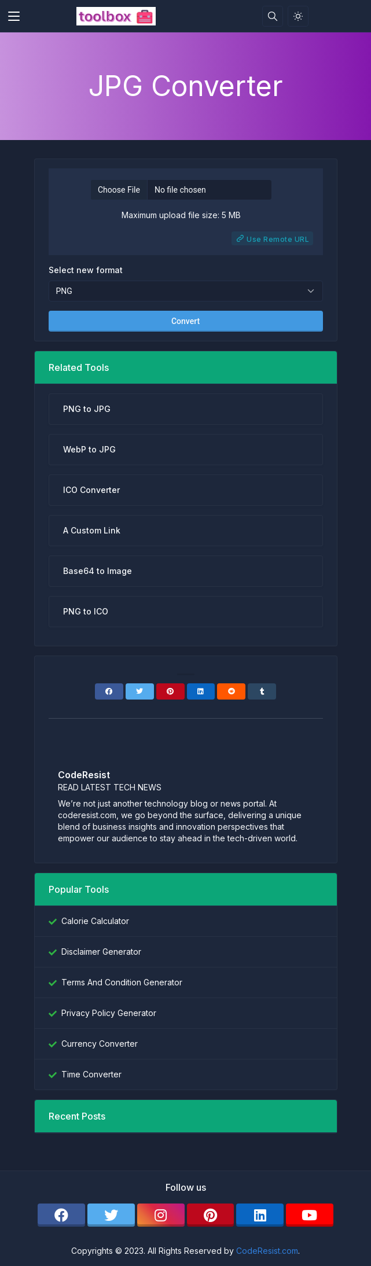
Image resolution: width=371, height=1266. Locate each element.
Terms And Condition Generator (121, 982)
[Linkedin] (201, 691)
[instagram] (161, 1215)
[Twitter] (140, 691)
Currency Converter (99, 1043)
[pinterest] (210, 1215)
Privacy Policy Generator (108, 1013)
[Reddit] (231, 691)
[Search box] (272, 16)
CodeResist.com (267, 1251)
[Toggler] (14, 16)
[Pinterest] (170, 691)
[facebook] (61, 1215)
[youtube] (309, 1215)
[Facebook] (109, 691)
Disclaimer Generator (101, 951)
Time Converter (91, 1074)
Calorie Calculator (95, 921)
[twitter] (111, 1215)
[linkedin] (260, 1215)
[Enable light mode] (298, 16)
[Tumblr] (262, 691)
